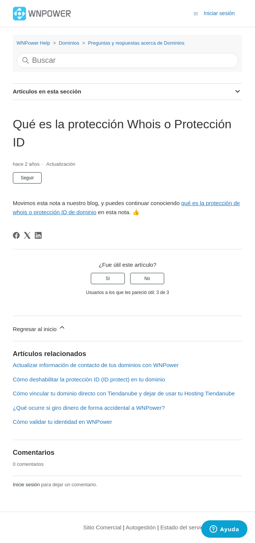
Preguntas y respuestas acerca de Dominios (136, 43)
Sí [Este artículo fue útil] (108, 278)
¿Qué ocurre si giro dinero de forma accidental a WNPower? (89, 408)
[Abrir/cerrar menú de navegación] (195, 13)
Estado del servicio (184, 527)
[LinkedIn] (38, 235)
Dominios (69, 43)
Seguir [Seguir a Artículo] (27, 177)
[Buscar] (128, 60)
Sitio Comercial (102, 527)
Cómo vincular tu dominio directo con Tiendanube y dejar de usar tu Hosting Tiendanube (124, 393)
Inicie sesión (26, 484)
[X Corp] (27, 235)
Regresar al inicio (39, 328)
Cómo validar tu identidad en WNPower (62, 422)
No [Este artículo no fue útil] (147, 278)
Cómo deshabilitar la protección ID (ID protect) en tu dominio (89, 379)
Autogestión (140, 527)
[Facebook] (16, 235)
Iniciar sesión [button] (219, 13)
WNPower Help (33, 43)
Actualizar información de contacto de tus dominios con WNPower (96, 365)
